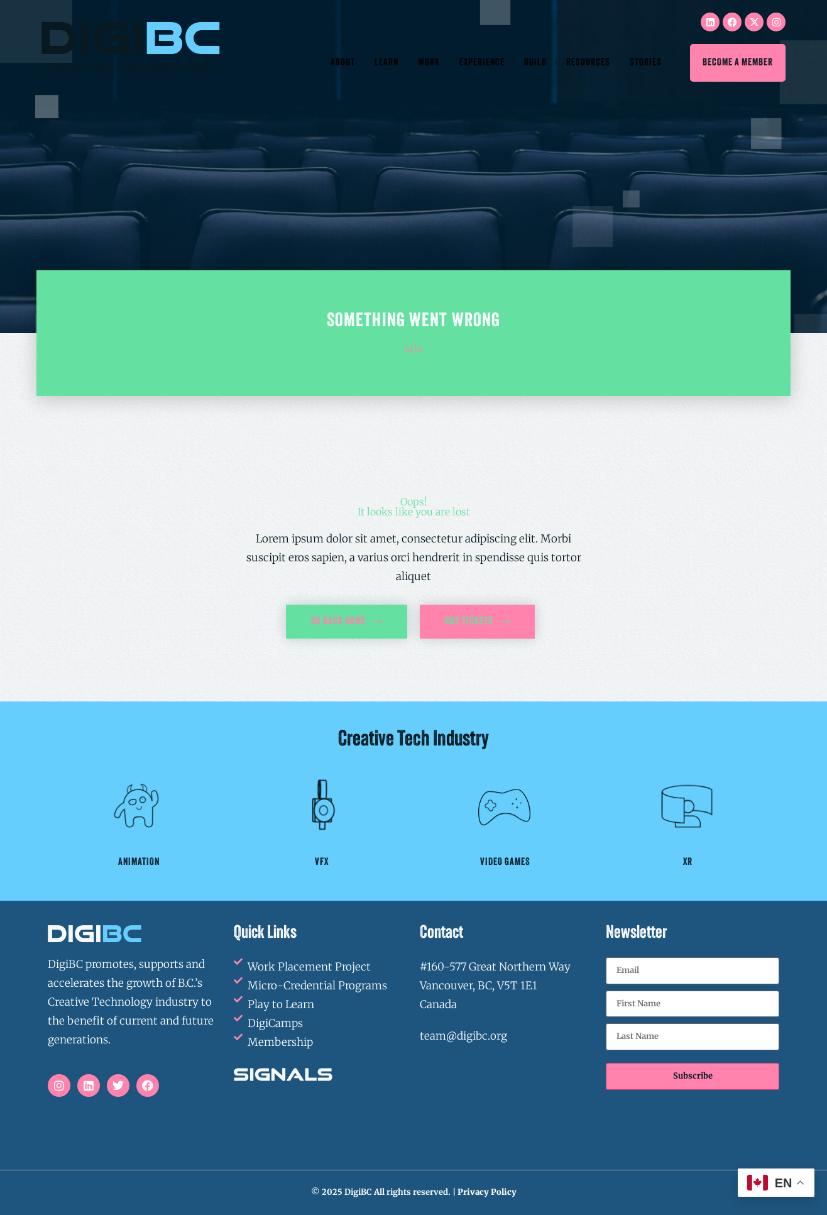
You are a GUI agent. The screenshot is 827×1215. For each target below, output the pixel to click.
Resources (588, 63)
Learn (386, 63)
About (343, 63)
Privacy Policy (487, 1192)
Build (535, 63)
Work (429, 63)
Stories (646, 63)
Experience (482, 63)
